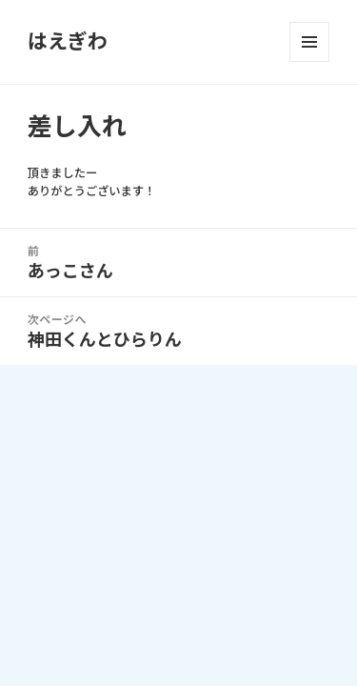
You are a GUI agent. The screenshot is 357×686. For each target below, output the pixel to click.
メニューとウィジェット (309, 42)
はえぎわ (68, 41)
